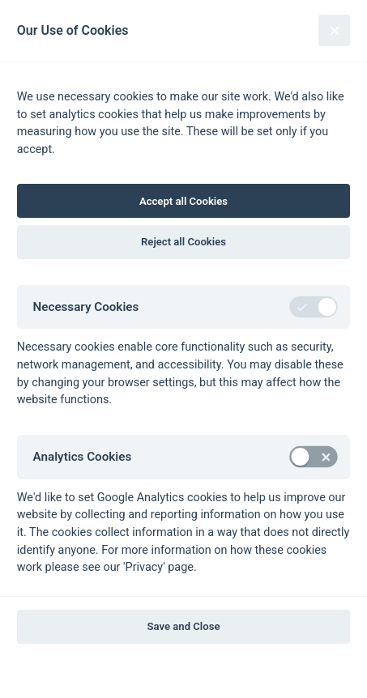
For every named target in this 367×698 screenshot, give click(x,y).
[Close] (334, 30)
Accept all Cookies (183, 201)
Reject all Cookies (183, 242)
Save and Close (183, 626)
